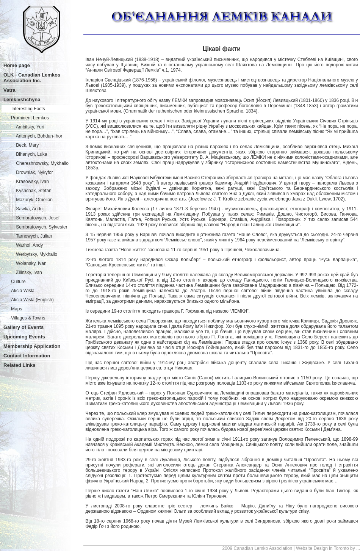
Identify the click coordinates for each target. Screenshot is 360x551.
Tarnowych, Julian (31, 236)
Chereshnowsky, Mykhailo (40, 163)
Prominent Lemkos (30, 118)
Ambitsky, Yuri (27, 127)
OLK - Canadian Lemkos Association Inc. (31, 77)
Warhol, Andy (27, 245)
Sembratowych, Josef (35, 218)
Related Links (19, 365)
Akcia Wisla (22, 290)
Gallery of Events (23, 327)
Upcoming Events (24, 337)
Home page (16, 65)
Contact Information (26, 355)
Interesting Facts (28, 108)
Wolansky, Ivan (29, 263)
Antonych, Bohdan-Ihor (36, 136)
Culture (18, 281)
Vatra (9, 90)
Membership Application (31, 346)
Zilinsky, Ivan (26, 272)
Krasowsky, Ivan (30, 181)
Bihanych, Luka (29, 154)
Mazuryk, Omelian (32, 199)
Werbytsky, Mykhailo (34, 254)
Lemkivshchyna (22, 99)
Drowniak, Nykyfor (32, 172)
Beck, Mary (25, 145)
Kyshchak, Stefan (31, 190)
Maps (16, 309)
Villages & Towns (28, 318)
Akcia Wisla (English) (32, 299)
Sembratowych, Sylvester (39, 227)
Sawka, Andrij (27, 208)
